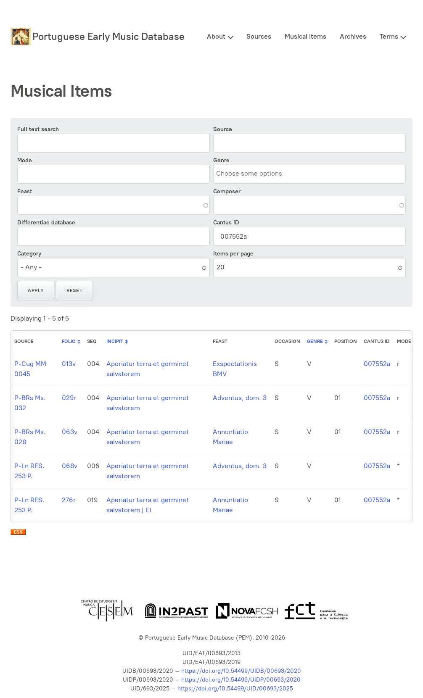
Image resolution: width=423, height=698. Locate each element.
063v (69, 432)
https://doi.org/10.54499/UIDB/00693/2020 (241, 670)
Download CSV (18, 534)
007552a (377, 364)
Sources (258, 36)
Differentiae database (46, 222)
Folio (69, 341)
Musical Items (305, 36)
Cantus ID (226, 222)
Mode (24, 160)
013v (69, 364)
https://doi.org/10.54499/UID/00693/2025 (235, 688)
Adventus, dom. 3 (240, 398)
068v (69, 466)
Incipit (114, 341)
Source (222, 129)
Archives (353, 36)
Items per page (233, 253)
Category (29, 253)
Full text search (38, 129)
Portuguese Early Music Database (108, 36)
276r (69, 500)
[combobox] (254, 173)
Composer (227, 191)
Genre (221, 160)
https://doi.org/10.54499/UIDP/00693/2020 (241, 679)
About (216, 36)
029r (69, 398)
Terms (389, 36)
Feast (24, 191)
